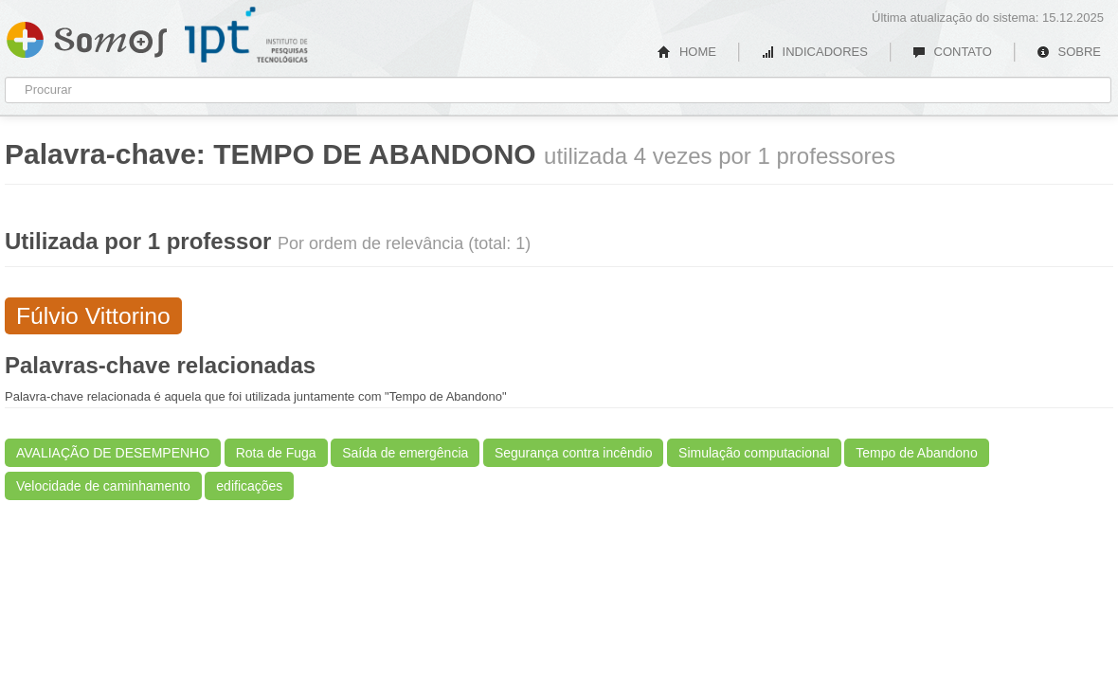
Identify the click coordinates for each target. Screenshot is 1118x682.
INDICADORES (814, 52)
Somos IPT (87, 36)
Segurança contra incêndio (574, 452)
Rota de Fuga (276, 452)
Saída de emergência (405, 452)
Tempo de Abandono (916, 452)
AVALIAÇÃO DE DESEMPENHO (112, 452)
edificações (249, 486)
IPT (246, 35)
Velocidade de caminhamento (103, 486)
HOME (687, 52)
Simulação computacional (754, 452)
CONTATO (952, 52)
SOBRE (1069, 52)
